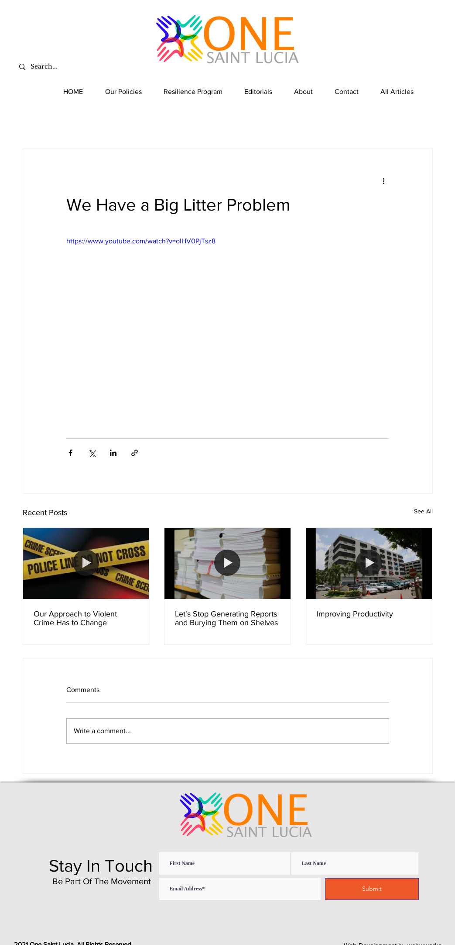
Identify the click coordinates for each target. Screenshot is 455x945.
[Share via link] (134, 453)
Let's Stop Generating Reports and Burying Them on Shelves (226, 618)
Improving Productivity (355, 613)
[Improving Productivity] (369, 563)
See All (423, 511)
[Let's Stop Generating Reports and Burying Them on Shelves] (227, 563)
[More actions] (384, 180)
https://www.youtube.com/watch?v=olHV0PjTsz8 (141, 241)
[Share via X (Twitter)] (92, 453)
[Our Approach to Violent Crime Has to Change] (86, 563)
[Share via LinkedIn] (113, 453)
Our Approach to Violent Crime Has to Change (75, 618)
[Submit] (372, 889)
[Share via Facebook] (70, 453)
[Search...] (80, 67)
